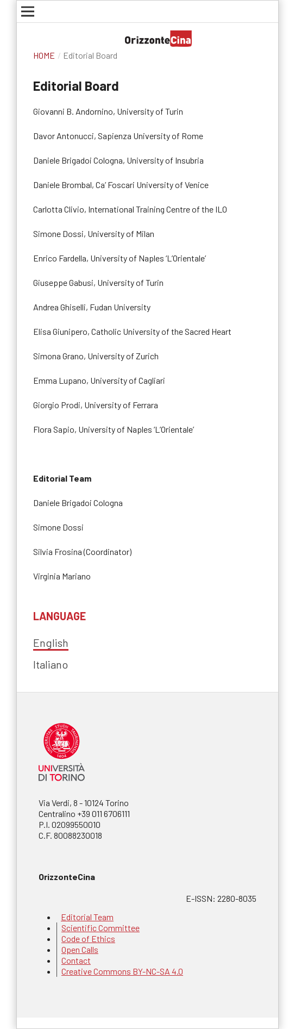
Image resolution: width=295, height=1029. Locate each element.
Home (44, 55)
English (50, 642)
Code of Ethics (88, 938)
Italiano (50, 664)
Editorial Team (87, 917)
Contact (76, 960)
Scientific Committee (100, 927)
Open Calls (79, 949)
